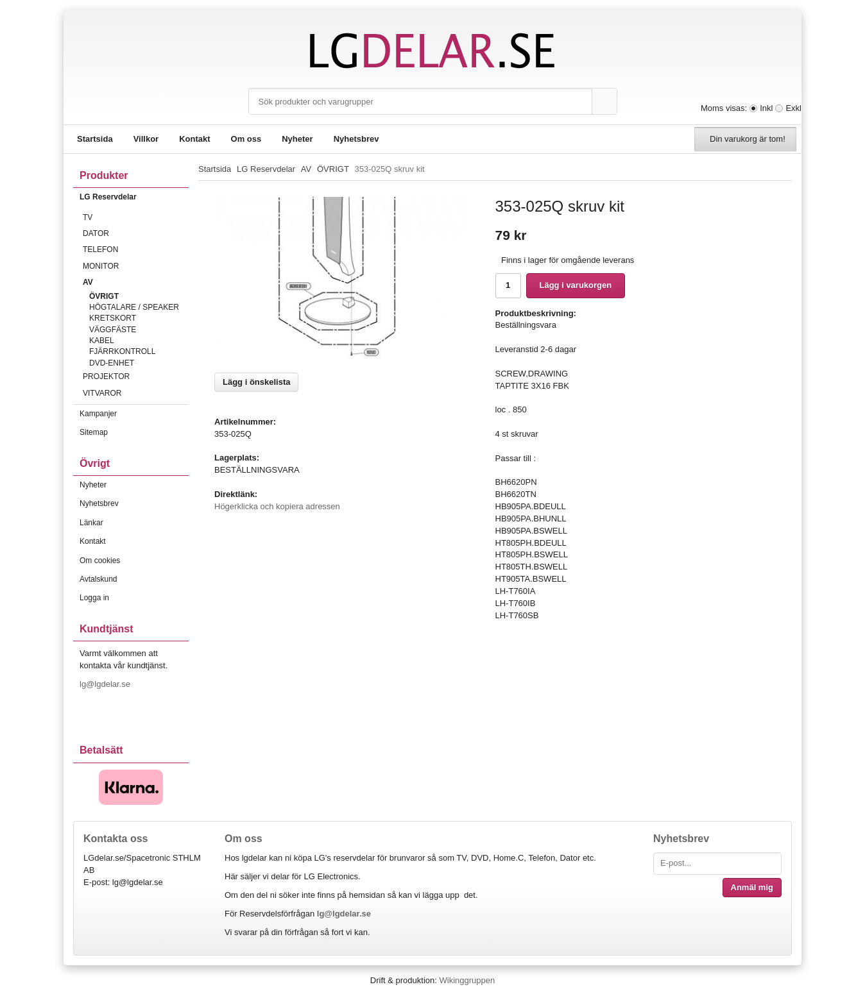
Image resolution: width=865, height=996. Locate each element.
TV (136, 217)
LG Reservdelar (134, 196)
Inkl (766, 108)
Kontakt (194, 139)
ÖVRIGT (104, 296)
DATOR (136, 233)
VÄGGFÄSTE (112, 329)
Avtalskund (98, 579)
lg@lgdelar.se (106, 684)
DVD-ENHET (111, 363)
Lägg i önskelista (256, 382)
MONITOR (136, 266)
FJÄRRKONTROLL (122, 351)
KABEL (101, 340)
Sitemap (94, 432)
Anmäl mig (752, 887)
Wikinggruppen (467, 980)
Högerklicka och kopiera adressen (277, 506)
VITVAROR (136, 393)
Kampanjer (98, 413)
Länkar (91, 522)
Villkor (146, 139)
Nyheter (297, 139)
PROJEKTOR (136, 376)
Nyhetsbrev (356, 139)
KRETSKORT (112, 318)
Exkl (793, 108)
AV (136, 282)
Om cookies (100, 560)
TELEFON (136, 249)
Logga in (94, 597)
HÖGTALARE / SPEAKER (134, 307)
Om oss (246, 139)
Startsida (95, 139)
